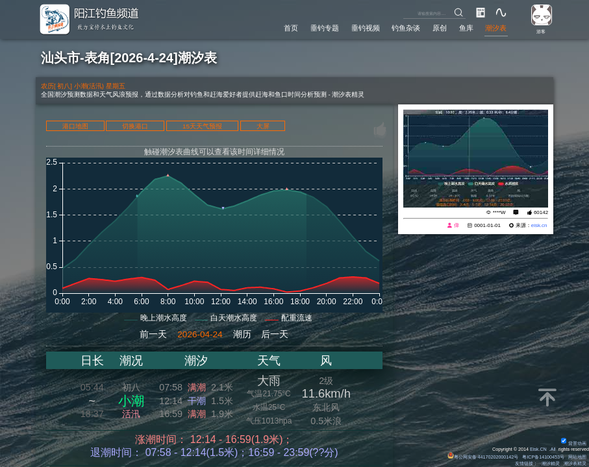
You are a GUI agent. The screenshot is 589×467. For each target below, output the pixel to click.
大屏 (263, 126)
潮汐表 (496, 28)
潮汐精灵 (551, 463)
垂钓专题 (324, 28)
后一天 (274, 334)
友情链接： (526, 463)
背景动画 (573, 443)
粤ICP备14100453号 (543, 457)
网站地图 (577, 457)
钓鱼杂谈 (406, 28)
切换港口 (135, 126)
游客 (540, 31)
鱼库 (466, 28)
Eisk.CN (538, 449)
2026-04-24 (199, 334)
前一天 (153, 334)
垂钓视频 (365, 28)
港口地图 (75, 126)
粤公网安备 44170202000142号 (483, 457)
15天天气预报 (202, 126)
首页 (291, 28)
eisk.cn (539, 225)
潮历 (242, 334)
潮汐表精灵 (575, 463)
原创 (439, 28)
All (553, 449)
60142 (541, 212)
